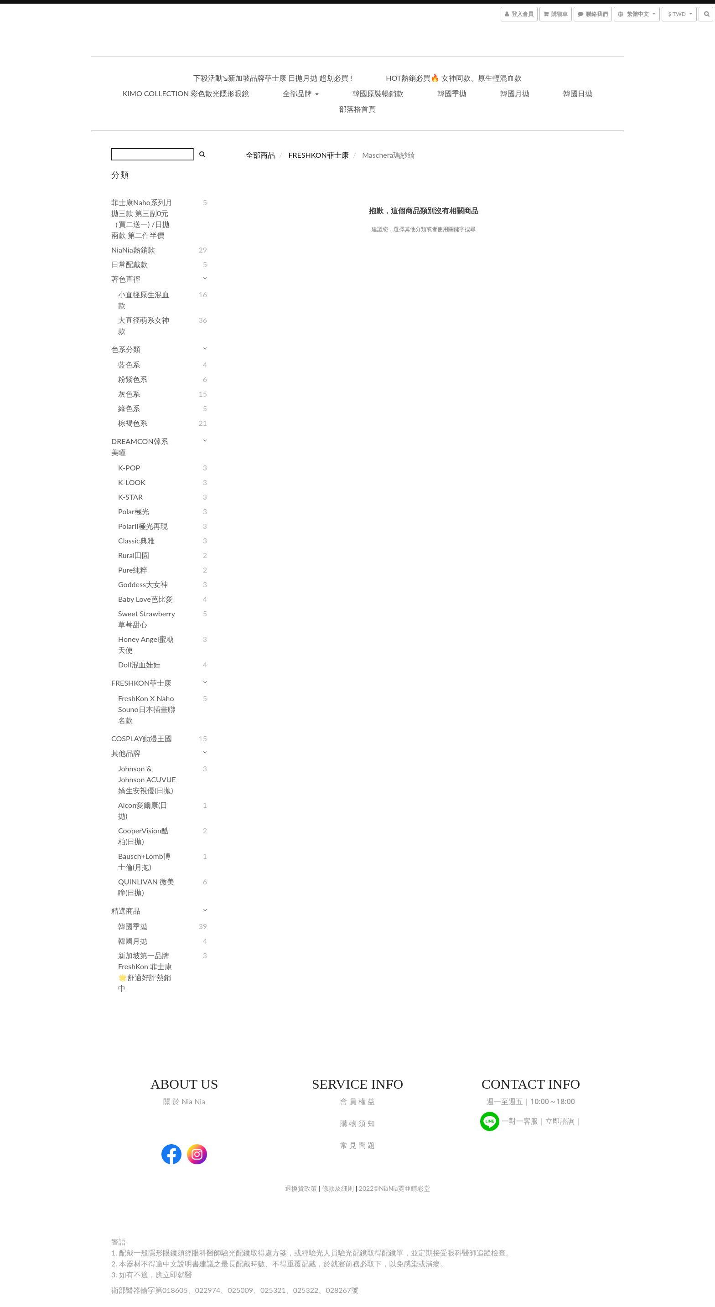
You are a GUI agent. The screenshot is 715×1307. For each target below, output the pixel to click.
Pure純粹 (132, 569)
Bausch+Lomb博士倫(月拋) (144, 861)
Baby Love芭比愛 (145, 598)
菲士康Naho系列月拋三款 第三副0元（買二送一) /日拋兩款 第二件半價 (141, 218)
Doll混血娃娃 (139, 664)
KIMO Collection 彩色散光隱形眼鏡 (186, 93)
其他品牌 (125, 753)
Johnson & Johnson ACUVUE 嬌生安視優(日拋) (147, 779)
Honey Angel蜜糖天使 (146, 644)
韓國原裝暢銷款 (378, 93)
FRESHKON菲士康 (141, 682)
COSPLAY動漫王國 (141, 738)
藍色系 (129, 364)
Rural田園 (133, 555)
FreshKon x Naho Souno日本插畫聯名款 (146, 709)
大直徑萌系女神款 (143, 325)
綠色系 (129, 408)
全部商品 (260, 154)
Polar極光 (133, 511)
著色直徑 (125, 278)
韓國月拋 (514, 93)
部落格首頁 (357, 108)
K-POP (129, 467)
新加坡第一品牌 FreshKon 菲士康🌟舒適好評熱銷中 (145, 971)
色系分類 (125, 349)
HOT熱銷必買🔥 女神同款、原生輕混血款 (454, 77)
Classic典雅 (136, 540)
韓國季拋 (451, 93)
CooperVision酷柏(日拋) (143, 836)
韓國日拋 (577, 93)
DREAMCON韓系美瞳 (139, 446)
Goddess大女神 (143, 584)
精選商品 (125, 910)
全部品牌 (300, 93)
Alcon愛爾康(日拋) (142, 810)
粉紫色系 (132, 379)
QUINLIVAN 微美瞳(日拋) (146, 887)
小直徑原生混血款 (143, 300)
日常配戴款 (129, 264)
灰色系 (129, 393)
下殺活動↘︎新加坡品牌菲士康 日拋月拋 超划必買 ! (272, 77)
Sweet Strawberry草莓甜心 (146, 619)
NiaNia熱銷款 (133, 249)
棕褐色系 (132, 422)
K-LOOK (131, 482)
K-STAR (130, 496)
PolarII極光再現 (143, 526)
